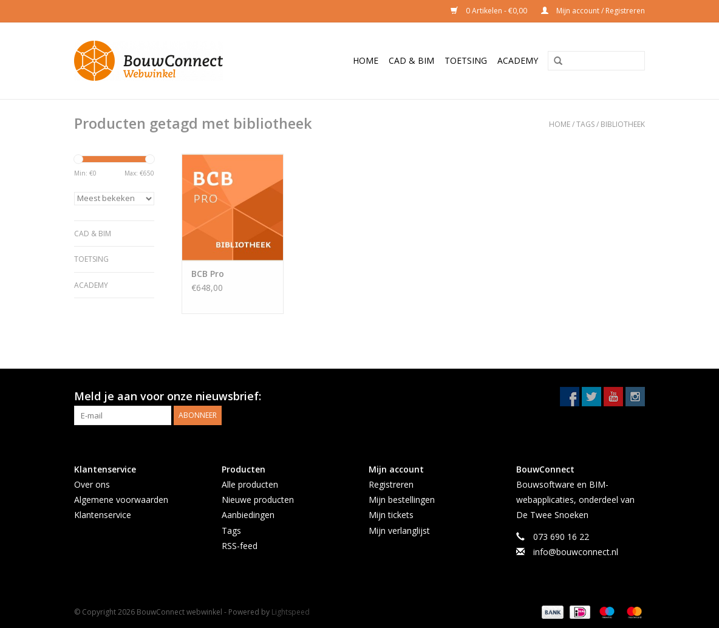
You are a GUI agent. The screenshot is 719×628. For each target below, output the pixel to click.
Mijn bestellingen (402, 499)
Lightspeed (290, 612)
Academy (517, 60)
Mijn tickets (391, 514)
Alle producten (250, 484)
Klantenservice (102, 514)
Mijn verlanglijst (399, 530)
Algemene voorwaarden (121, 499)
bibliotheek (623, 124)
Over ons (92, 484)
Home (365, 60)
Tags (585, 124)
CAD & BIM (411, 60)
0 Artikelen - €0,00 (490, 10)
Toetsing (466, 60)
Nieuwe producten (258, 499)
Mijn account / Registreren (593, 10)
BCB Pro (207, 273)
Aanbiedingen (248, 514)
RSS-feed (239, 545)
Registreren (391, 484)
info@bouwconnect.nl (575, 552)
